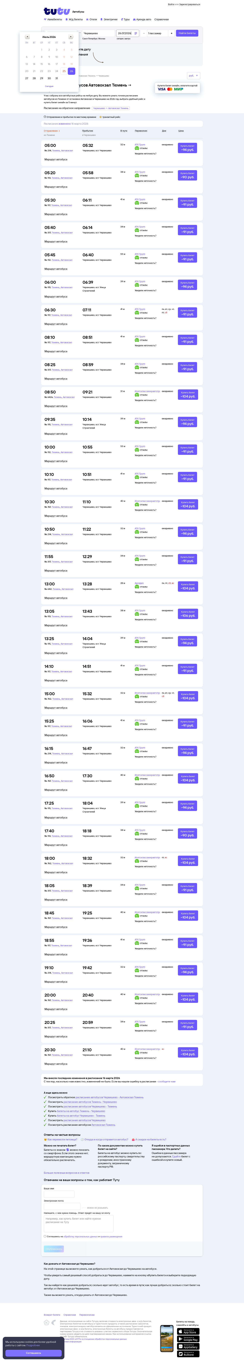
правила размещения (111, 1236)
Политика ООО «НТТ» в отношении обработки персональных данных (93, 1339)
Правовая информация (70, 1341)
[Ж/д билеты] (74, 19)
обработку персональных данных (81, 1236)
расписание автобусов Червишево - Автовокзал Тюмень (110, 1097)
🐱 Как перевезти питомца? (60, 1139)
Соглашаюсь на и (83, 1236)
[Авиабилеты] (53, 19)
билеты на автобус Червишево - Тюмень (81, 1115)
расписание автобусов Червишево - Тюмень (90, 1106)
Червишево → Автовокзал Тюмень (110, 108)
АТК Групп (140, 144)
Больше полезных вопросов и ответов (66, 1172)
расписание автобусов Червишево (85, 1120)
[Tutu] (57, 11)
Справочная (70, 1314)
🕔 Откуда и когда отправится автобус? (104, 1139)
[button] (105, 43)
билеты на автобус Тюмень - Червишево (81, 1111)
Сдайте (176, 1156)
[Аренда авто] (142, 19)
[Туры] (125, 19)
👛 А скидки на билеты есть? (149, 1139)
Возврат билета (52, 1314)
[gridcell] (120, 56)
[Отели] (91, 19)
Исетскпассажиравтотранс (149, 391)
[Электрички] (108, 19)
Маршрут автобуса (56, 159)
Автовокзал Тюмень (103, 1124)
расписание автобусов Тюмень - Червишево (90, 1101)
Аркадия (139, 583)
